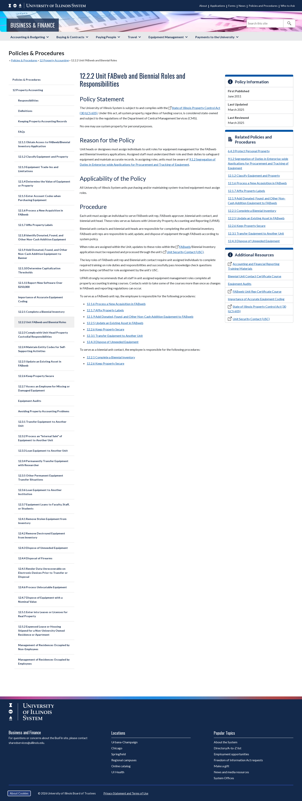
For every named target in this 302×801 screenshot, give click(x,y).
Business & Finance (32, 25)
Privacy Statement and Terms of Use (125, 793)
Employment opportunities (231, 754)
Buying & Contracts (70, 37)
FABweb (184, 246)
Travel (132, 37)
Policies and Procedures (263, 5)
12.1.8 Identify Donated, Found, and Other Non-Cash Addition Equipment (42, 237)
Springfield (118, 754)
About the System (225, 742)
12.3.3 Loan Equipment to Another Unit (43, 450)
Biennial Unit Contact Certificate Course (254, 276)
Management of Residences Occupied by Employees (44, 661)
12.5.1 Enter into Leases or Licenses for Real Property (43, 614)
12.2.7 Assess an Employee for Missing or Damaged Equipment (44, 388)
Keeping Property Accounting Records (42, 121)
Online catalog (121, 766)
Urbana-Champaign (124, 742)
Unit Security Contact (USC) (185, 252)
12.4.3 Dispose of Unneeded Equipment (43, 547)
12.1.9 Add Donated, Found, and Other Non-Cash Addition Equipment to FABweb (140, 316)
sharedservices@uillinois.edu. (27, 742)
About (203, 5)
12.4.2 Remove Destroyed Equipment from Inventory (41, 535)
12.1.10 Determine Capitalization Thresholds (39, 270)
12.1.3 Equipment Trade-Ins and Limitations (38, 169)
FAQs (21, 131)
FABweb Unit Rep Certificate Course (257, 291)
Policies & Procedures (24, 60)
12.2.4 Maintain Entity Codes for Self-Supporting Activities (42, 349)
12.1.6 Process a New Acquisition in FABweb (40, 212)
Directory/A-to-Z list (227, 748)
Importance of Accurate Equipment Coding (40, 299)
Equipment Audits (29, 400)
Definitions (25, 110)
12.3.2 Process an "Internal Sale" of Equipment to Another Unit (40, 438)
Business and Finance (25, 732)
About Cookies (19, 793)
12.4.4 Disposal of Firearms (35, 558)
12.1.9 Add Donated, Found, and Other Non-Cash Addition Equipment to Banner (42, 253)
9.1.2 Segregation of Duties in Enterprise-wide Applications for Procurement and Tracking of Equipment (258, 163)
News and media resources (231, 772)
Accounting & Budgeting (27, 37)
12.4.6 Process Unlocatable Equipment (42, 587)
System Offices (224, 778)
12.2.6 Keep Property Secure (36, 376)
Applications (217, 5)
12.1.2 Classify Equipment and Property (43, 156)
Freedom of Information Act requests (238, 760)
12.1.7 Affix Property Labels (35, 224)
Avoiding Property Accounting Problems (43, 411)
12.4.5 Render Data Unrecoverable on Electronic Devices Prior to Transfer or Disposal (43, 572)
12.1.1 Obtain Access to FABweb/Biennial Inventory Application (44, 144)
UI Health (117, 772)
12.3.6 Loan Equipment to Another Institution (40, 492)
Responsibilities (28, 100)
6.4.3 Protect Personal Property (249, 151)
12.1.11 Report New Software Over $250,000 (40, 284)
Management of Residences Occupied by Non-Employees (44, 647)
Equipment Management (166, 37)
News (242, 5)
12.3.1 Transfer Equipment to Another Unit (42, 423)
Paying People (106, 37)
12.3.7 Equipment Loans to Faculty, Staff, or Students (43, 506)
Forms (232, 5)
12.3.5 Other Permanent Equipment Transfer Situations (40, 477)
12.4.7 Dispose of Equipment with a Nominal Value (40, 599)
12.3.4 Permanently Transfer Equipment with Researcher (43, 463)
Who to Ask (288, 5)
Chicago (116, 748)
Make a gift (221, 766)
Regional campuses (124, 760)
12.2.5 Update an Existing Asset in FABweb (39, 363)
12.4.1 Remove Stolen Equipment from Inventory (42, 521)
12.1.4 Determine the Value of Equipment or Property (44, 183)
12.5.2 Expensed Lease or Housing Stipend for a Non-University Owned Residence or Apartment (41, 630)
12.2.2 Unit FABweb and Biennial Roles (42, 322)
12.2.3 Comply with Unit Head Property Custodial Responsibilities (43, 334)
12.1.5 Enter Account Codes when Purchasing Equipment (39, 198)
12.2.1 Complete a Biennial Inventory (41, 311)
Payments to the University (215, 37)
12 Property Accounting (54, 60)
